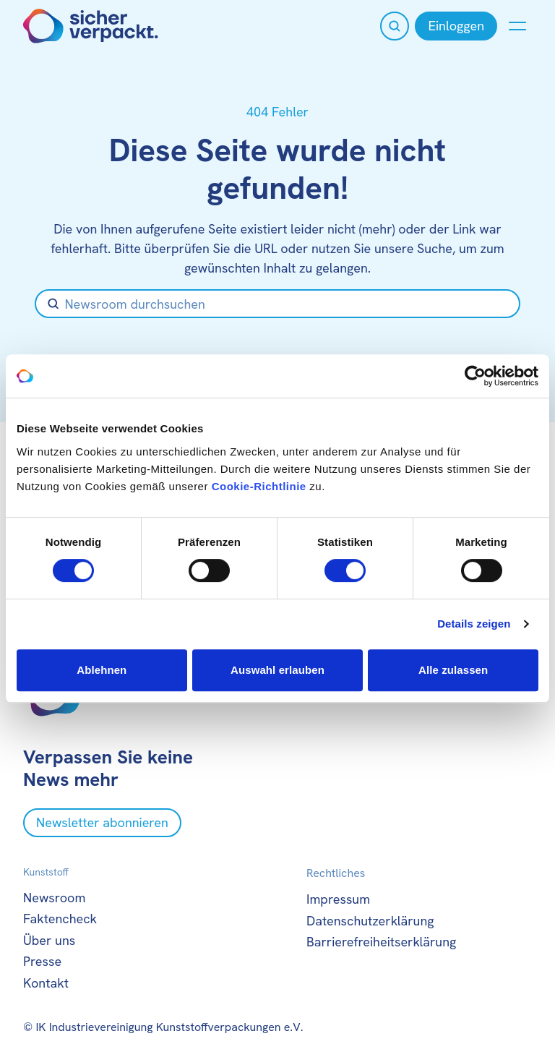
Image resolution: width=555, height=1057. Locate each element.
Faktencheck (60, 918)
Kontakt (46, 983)
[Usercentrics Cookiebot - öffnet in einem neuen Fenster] (475, 376)
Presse (42, 961)
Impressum (338, 899)
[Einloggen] (456, 26)
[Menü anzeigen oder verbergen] (517, 26)
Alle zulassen (453, 670)
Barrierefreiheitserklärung (381, 941)
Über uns (49, 940)
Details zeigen (473, 623)
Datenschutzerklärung (370, 920)
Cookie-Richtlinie (259, 486)
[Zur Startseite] (90, 26)
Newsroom (54, 897)
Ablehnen (101, 670)
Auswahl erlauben (277, 670)
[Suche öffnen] (394, 26)
